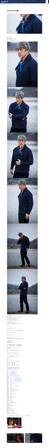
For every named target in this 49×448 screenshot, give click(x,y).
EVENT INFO (34, 0)
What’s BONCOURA (12, 0)
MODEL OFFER (11, 2)
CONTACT (16, 2)
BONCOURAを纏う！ (10, 4)
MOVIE (18, 0)
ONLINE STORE (22, 2)
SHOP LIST (21, 0)
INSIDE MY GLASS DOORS (14, 413)
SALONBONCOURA (28, 0)
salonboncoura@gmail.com (11, 332)
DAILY (5, 4)
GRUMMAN (13, 412)
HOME (3, 4)
